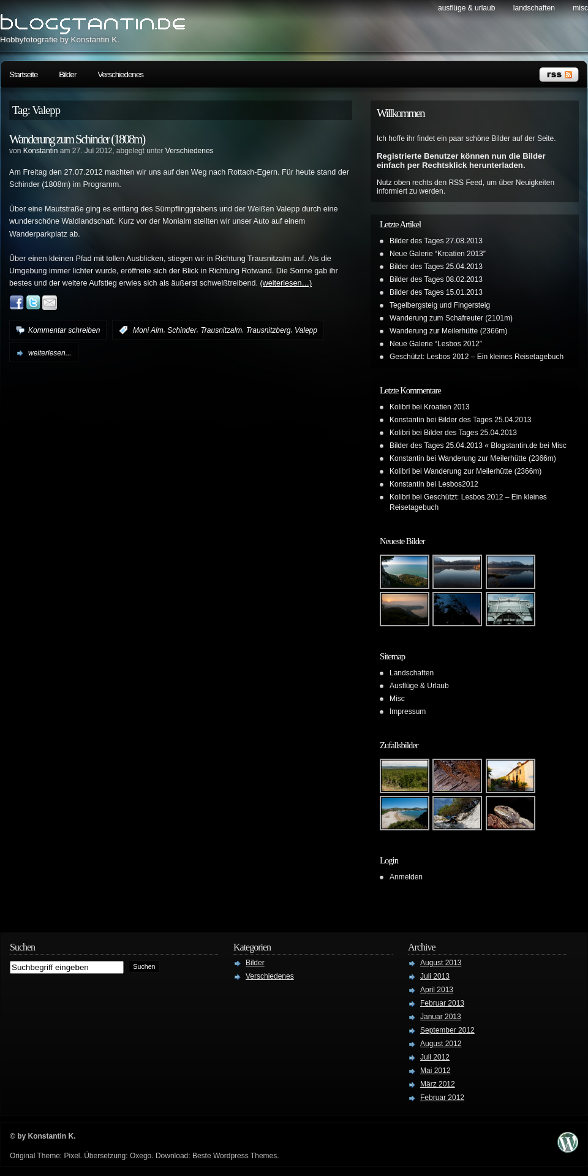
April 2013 (436, 989)
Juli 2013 (435, 976)
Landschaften (534, 8)
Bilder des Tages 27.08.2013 (436, 241)
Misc (580, 8)
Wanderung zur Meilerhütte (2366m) (448, 331)
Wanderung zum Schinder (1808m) (77, 139)
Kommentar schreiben (64, 330)
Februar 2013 (442, 1003)
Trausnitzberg (268, 330)
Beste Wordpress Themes (234, 1155)
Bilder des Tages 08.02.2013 (436, 279)
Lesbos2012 (458, 484)
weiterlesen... (50, 353)
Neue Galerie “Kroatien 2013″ (438, 253)
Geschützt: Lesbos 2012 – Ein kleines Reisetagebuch (477, 356)
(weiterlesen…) (286, 283)
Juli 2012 (435, 1057)
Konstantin (40, 150)
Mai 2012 (435, 1070)
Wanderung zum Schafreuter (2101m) (451, 318)
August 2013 (440, 962)
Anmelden (406, 877)
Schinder (181, 330)
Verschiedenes (120, 74)
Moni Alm (148, 330)
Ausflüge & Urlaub (466, 8)
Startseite (23, 74)
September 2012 (447, 1030)
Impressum (408, 711)
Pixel (72, 1155)
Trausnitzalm (221, 330)
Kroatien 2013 (447, 407)
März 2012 (437, 1084)
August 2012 (440, 1043)
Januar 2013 (440, 1016)
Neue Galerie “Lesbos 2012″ (436, 344)
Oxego (140, 1155)
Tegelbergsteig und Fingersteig (440, 305)
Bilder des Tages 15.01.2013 (436, 292)
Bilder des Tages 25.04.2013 (436, 266)
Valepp (306, 330)
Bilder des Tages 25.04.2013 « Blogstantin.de (463, 445)
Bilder (67, 74)
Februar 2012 (442, 1097)
